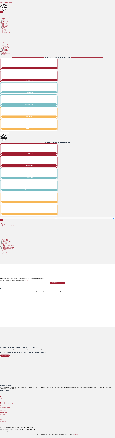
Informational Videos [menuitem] (6, 53)
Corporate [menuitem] (3, 246)
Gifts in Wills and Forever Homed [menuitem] (8, 245)
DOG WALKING (3, 421)
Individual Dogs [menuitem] (6, 43)
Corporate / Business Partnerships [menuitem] (8, 247)
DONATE (2, 417)
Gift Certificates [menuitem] (5, 30)
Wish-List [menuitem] (3, 244)
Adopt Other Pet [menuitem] (5, 25)
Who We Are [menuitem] (4, 16)
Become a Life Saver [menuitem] (5, 33)
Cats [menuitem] (3, 45)
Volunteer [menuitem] (4, 20)
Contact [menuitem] (3, 18)
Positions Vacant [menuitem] (5, 21)
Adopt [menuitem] (2, 22)
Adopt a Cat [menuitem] (4, 24)
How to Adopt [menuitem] (4, 26)
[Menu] (1, 12)
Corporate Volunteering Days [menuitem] (7, 248)
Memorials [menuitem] (4, 54)
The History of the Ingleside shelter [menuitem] (8, 17)
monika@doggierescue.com (5, 407)
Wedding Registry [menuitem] (5, 31)
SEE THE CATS (3, 410)
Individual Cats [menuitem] (5, 46)
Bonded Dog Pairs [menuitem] (6, 44)
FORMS (1, 416)
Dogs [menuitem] (3, 42)
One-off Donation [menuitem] (5, 29)
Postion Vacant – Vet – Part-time (6, 2)
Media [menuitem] (2, 51)
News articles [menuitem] (4, 52)
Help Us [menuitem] (2, 19)
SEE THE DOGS (3, 409)
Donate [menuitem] (2, 28)
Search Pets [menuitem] (3, 41)
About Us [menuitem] (3, 15)
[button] (29, 68)
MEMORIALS (2, 423)
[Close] (0, 56)
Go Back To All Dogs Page (57, 282)
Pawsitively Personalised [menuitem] (6, 32)
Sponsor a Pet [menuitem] (4, 34)
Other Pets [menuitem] (4, 48)
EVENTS (1, 419)
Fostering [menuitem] (4, 27)
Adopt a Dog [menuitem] (4, 23)
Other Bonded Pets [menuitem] (6, 50)
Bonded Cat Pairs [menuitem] (6, 47)
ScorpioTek (76, 434)
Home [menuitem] (2, 14)
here (27, 280)
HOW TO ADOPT (3, 414)
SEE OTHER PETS (3, 412)
